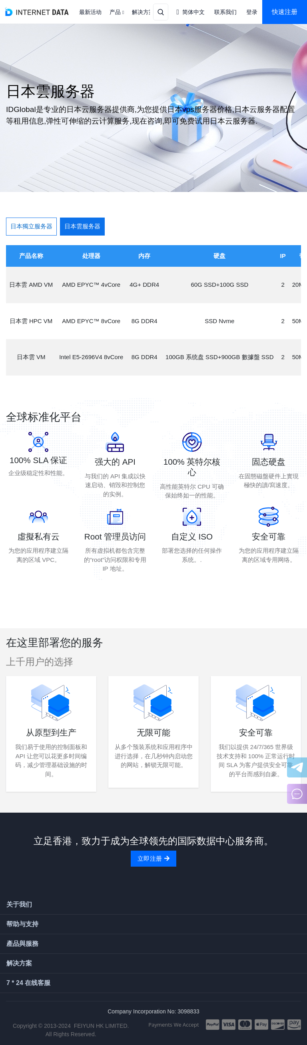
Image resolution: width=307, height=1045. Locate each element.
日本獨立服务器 (31, 226)
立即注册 (153, 858)
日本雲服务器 (82, 226)
